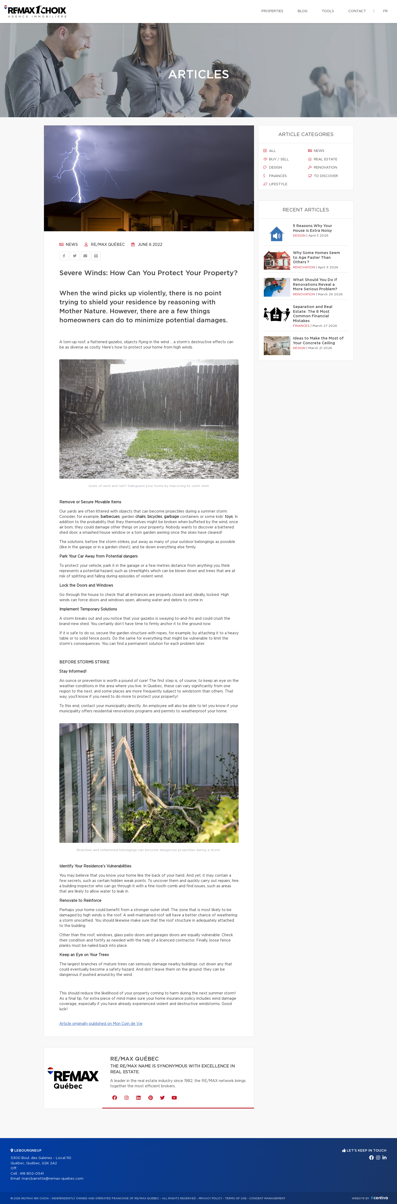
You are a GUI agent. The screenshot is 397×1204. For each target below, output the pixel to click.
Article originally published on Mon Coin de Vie (100, 1024)
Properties (272, 11)
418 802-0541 (32, 1173)
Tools (328, 11)
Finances (275, 176)
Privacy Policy (210, 1198)
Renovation (322, 167)
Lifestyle (275, 184)
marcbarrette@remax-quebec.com (52, 1178)
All (269, 151)
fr (385, 11)
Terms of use (236, 1198)
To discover (323, 176)
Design (272, 167)
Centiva (379, 1198)
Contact (357, 11)
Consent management (267, 1198)
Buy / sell (276, 159)
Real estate (322, 159)
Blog (302, 11)
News (68, 245)
